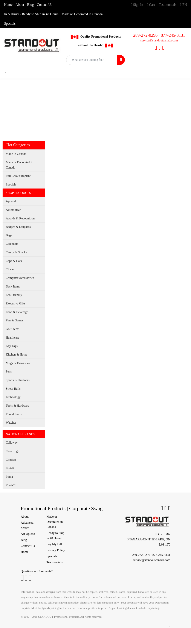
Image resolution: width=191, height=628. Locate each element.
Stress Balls (13, 388)
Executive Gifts (16, 303)
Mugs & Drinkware (18, 363)
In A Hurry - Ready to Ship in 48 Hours (31, 14)
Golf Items (12, 329)
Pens (9, 371)
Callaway (12, 442)
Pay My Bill (54, 544)
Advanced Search (27, 525)
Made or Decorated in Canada (82, 14)
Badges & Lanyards (18, 226)
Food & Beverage (17, 312)
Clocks (10, 269)
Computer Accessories (20, 278)
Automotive (13, 209)
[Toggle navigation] (5, 74)
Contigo (11, 459)
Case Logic (13, 451)
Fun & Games (14, 320)
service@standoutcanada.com (159, 40)
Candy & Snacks (16, 252)
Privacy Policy (56, 550)
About (19, 4)
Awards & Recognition (20, 218)
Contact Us (44, 4)
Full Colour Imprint (18, 176)
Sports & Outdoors (18, 380)
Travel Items (14, 414)
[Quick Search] (91, 60)
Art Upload (28, 533)
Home (8, 4)
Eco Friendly (14, 295)
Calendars (12, 243)
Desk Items (13, 286)
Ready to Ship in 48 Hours (55, 535)
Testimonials (55, 562)
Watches (11, 422)
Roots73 (11, 485)
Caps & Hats (14, 261)
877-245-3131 (173, 35)
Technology (13, 397)
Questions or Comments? (37, 571)
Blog (30, 4)
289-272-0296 (145, 35)
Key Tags (12, 346)
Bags (9, 235)
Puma (9, 476)
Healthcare (12, 337)
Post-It (10, 468)
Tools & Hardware (17, 405)
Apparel (11, 201)
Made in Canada (16, 153)
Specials (9, 23)
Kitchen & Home (17, 354)
